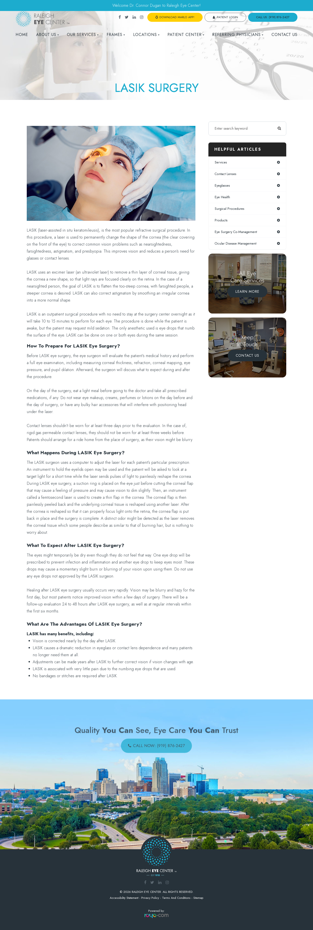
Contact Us (284, 35)
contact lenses (226, 174)
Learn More (247, 293)
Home (22, 35)
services (221, 162)
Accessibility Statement (124, 898)
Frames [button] (116, 35)
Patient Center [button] (185, 35)
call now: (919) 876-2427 (158, 744)
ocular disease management (237, 245)
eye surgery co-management (237, 233)
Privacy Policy (150, 898)
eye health (223, 197)
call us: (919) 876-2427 (272, 17)
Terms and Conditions (176, 898)
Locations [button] (146, 35)
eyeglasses (223, 186)
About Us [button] (47, 35)
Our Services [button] (83, 35)
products (221, 221)
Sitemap (198, 898)
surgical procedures (230, 209)
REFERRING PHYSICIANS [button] (237, 35)
